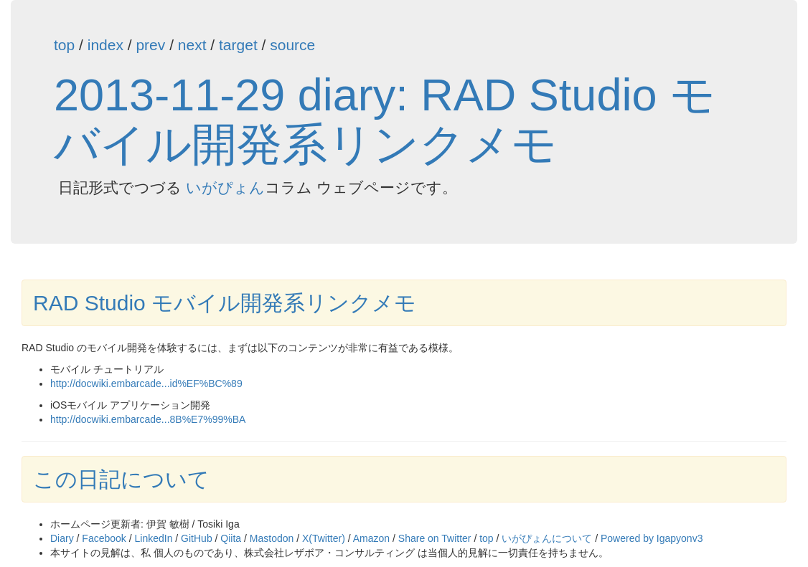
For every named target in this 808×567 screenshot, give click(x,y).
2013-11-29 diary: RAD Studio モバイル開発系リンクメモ (384, 119)
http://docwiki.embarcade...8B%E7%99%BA (147, 419)
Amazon (371, 538)
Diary (62, 538)
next (192, 45)
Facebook (104, 538)
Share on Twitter (434, 538)
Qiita (230, 538)
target (238, 45)
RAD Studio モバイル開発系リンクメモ (224, 303)
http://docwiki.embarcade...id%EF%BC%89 (146, 383)
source (292, 45)
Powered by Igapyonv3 (652, 538)
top (64, 45)
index (105, 45)
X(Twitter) (323, 538)
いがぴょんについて (547, 538)
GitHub (196, 538)
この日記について (121, 479)
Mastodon (271, 538)
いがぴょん (225, 187)
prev (150, 45)
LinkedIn (154, 538)
